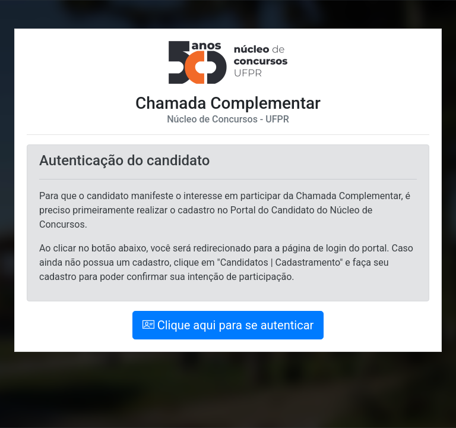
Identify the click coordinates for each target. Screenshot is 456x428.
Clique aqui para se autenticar (228, 325)
